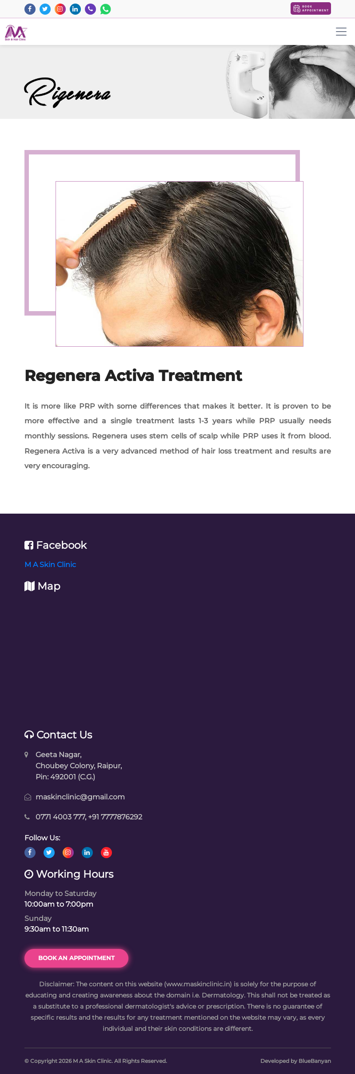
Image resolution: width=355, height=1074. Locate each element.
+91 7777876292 (115, 817)
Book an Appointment (76, 957)
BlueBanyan (315, 1061)
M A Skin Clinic (50, 564)
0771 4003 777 (60, 817)
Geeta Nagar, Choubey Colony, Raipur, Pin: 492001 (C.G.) (79, 765)
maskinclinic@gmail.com (80, 797)
